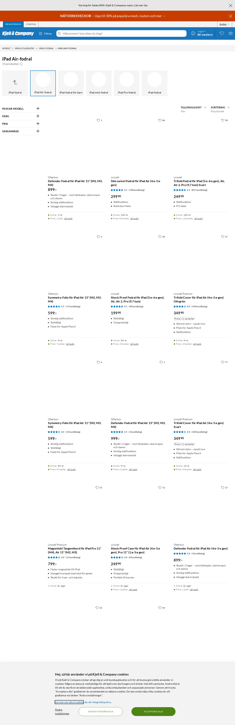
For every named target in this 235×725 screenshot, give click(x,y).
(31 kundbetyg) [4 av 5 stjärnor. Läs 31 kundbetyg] (73, 552)
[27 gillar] (224, 231)
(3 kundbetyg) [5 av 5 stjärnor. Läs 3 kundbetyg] (198, 548)
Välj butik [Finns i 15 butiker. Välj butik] (197, 338)
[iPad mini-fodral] (98, 78)
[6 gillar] (99, 231)
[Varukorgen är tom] (230, 33)
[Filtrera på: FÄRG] (21, 111)
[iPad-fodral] (154, 78)
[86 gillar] (161, 115)
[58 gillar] (224, 115)
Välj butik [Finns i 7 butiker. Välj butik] (70, 338)
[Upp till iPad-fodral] (15, 78)
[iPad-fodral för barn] (71, 78)
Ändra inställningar (62, 711)
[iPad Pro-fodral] (126, 78)
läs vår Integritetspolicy (97, 702)
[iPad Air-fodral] (42, 78)
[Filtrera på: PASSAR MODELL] (21, 103)
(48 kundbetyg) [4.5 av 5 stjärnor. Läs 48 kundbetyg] (136, 301)
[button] (21, 58)
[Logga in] (202, 33)
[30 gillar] (161, 231)
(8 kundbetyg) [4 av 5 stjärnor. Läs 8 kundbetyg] (135, 552)
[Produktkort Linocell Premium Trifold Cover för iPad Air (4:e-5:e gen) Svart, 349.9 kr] (201, 381)
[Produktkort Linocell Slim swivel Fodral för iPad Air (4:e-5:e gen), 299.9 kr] (138, 139)
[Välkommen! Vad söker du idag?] (124, 33)
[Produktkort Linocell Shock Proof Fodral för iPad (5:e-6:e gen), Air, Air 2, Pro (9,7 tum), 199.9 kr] (138, 256)
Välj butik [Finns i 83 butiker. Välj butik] (134, 213)
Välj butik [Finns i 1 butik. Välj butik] (68, 213)
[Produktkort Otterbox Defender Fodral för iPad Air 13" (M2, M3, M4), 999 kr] (138, 381)
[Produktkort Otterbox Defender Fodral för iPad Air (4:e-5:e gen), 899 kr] (201, 507)
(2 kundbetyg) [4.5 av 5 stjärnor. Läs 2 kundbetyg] (135, 426)
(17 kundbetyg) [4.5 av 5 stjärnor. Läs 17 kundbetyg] (73, 301)
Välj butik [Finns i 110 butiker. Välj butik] (198, 213)
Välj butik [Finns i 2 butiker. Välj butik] (133, 464)
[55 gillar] (98, 482)
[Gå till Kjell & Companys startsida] (19, 33)
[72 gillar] (161, 482)
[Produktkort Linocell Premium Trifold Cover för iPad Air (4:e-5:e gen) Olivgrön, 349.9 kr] (201, 256)
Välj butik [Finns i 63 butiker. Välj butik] (197, 464)
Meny (45, 33)
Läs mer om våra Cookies (69, 702)
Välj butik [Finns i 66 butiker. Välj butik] (71, 464)
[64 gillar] (161, 602)
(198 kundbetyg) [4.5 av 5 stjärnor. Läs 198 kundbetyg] (137, 184)
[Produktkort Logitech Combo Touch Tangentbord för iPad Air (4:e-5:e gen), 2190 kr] (75, 627)
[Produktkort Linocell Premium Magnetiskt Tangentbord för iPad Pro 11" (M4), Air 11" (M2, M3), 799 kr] (75, 507)
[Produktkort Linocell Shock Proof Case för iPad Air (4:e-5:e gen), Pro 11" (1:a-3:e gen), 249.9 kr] (138, 507)
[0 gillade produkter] (221, 33)
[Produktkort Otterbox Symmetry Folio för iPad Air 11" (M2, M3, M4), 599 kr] (75, 381)
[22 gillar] (98, 602)
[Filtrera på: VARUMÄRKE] (21, 126)
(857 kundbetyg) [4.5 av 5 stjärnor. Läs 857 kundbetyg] (199, 184)
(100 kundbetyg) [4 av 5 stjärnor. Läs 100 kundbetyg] (199, 301)
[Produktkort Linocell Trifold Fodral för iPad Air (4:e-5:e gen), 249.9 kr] (138, 627)
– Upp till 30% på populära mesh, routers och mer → (113, 16)
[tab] (13, 24)
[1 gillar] (99, 115)
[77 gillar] (224, 357)
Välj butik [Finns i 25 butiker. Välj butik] (134, 338)
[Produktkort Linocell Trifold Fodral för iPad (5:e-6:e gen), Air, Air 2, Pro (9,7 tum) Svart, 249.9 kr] (201, 139)
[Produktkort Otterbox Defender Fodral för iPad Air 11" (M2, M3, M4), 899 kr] (75, 139)
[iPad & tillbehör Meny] (36, 43)
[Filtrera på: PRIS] (21, 118)
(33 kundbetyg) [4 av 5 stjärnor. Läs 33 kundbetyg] (73, 426)
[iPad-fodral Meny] (56, 43)
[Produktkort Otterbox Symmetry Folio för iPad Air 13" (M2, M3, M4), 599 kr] (75, 256)
